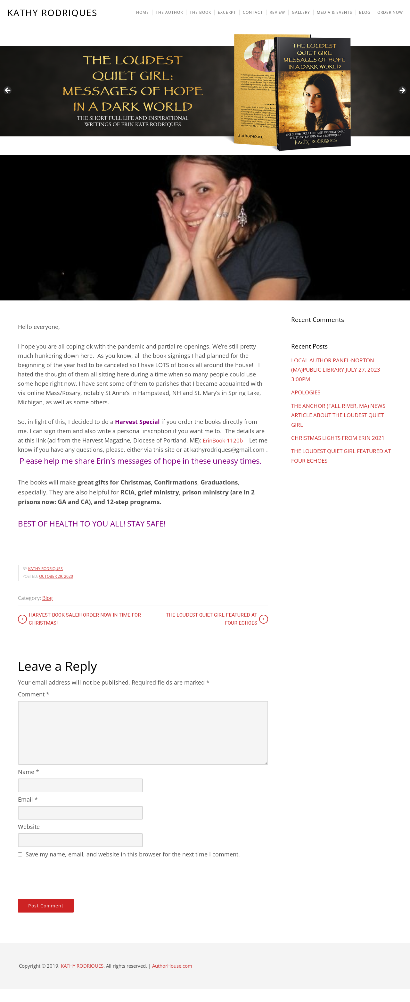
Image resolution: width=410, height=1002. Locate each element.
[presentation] (66, 890)
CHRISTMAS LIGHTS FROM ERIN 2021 (340, 437)
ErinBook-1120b (224, 440)
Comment (33, 707)
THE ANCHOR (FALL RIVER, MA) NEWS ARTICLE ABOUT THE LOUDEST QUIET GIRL (341, 414)
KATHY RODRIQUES (53, 13)
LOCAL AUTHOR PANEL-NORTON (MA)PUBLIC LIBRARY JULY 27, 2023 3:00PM (337, 369)
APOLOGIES (306, 392)
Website (29, 839)
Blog (47, 610)
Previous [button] (8, 91)
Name (28, 784)
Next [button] (402, 91)
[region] (205, 77)
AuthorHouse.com (172, 978)
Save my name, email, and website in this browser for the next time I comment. (133, 867)
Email (28, 812)
